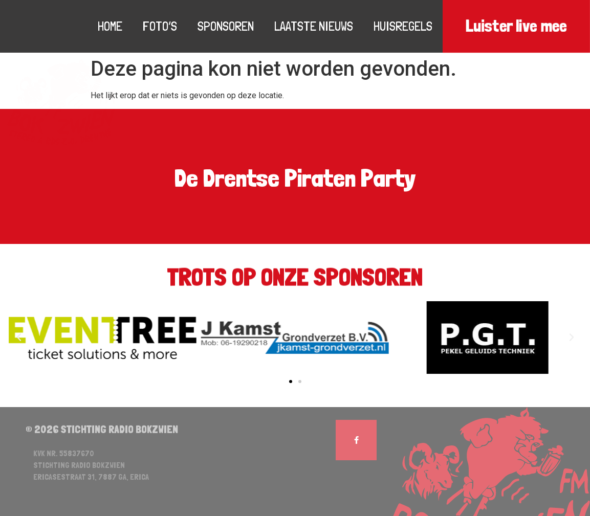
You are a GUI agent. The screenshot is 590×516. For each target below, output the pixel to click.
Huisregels (403, 26)
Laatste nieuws (313, 26)
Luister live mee (516, 26)
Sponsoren (226, 26)
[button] (290, 381)
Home (110, 26)
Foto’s (160, 26)
